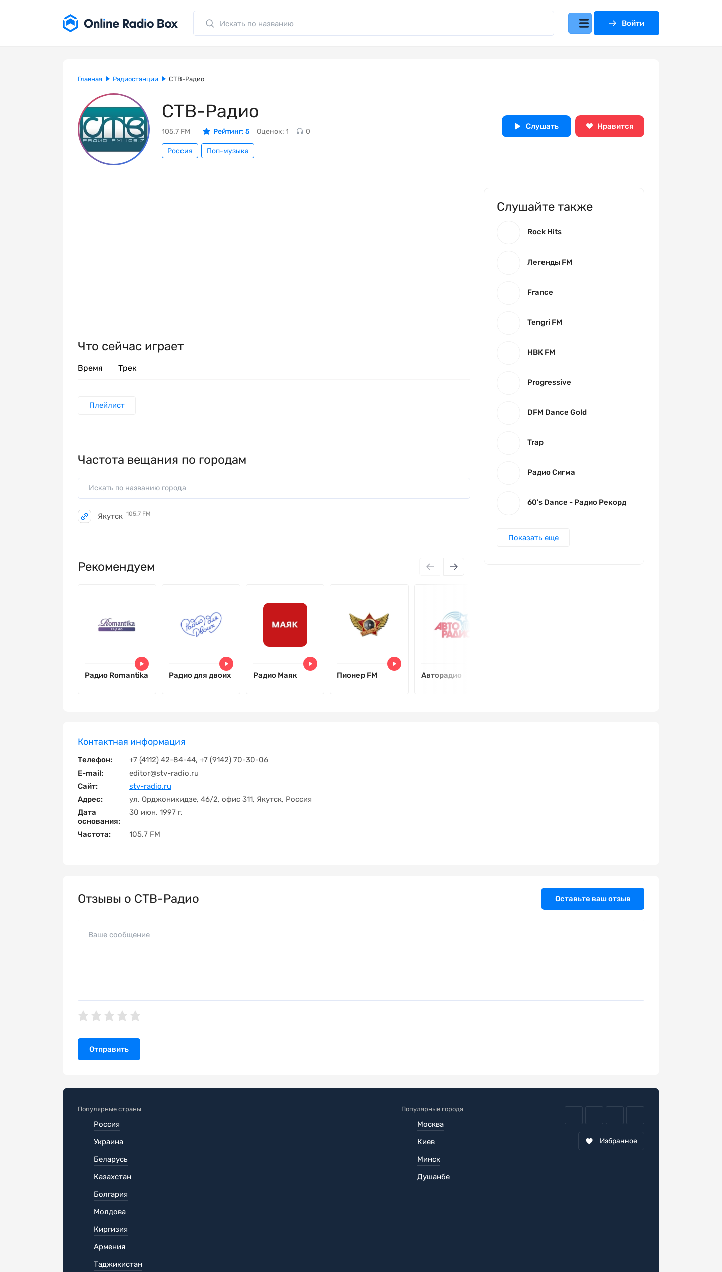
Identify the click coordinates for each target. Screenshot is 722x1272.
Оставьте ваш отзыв (593, 909)
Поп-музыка (228, 151)
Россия (180, 151)
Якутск (124, 519)
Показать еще (535, 543)
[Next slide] (452, 570)
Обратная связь (380, 1241)
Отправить (109, 1060)
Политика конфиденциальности (271, 1241)
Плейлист (108, 406)
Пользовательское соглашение (134, 1241)
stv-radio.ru (150, 797)
